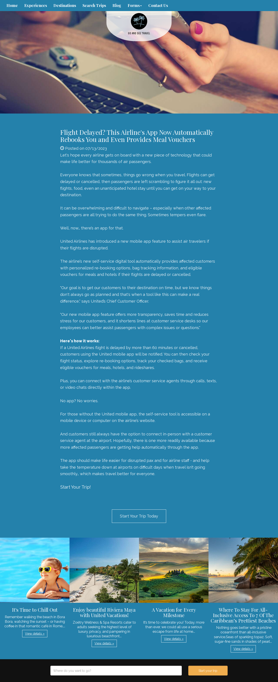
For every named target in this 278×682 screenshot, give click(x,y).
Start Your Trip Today (139, 516)
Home (12, 5)
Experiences (35, 5)
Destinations (64, 5)
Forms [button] (135, 5)
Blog (117, 5)
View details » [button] (35, 633)
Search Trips (94, 5)
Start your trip (208, 670)
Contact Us (158, 5)
